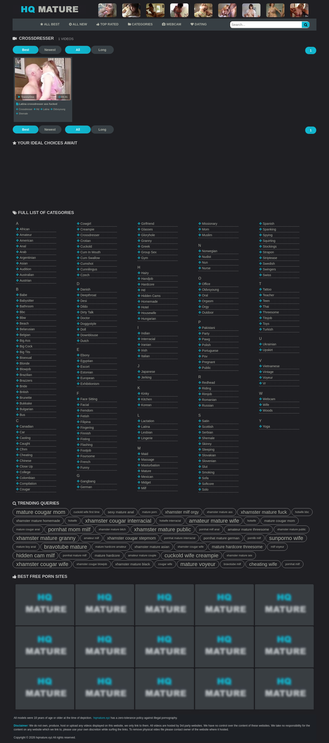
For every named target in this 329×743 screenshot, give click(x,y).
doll (83, 329)
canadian (26, 426)
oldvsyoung (59, 109)
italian (145, 356)
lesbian (146, 432)
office (206, 284)
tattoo (267, 289)
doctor (85, 318)
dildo (84, 306)
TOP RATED (107, 24)
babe (23, 295)
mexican (147, 477)
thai (266, 306)
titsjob (267, 318)
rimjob (207, 394)
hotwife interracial (170, 520)
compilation (28, 483)
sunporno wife (286, 538)
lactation (147, 421)
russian (208, 405)
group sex (149, 252)
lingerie (147, 438)
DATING (199, 24)
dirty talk (86, 312)
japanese (148, 371)
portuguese (210, 350)
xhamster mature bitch (112, 529)
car (22, 432)
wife (266, 405)
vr (264, 383)
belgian (25, 335)
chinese (25, 461)
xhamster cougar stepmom (131, 538)
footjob (85, 450)
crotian (85, 241)
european (87, 378)
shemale (23, 113)
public (206, 368)
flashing (86, 445)
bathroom (27, 306)
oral (205, 295)
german (86, 487)
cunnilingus (88, 269)
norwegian (209, 251)
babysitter (27, 300)
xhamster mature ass (220, 512)
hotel (145, 307)
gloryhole (148, 235)
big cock (26, 346)
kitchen (146, 399)
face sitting (88, 399)
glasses (147, 229)
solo (205, 489)
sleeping (208, 449)
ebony (85, 355)
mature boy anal (26, 546)
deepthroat (88, 295)
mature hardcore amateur (110, 546)
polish (206, 345)
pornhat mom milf (69, 529)
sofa (205, 478)
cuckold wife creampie (191, 555)
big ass (25, 340)
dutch (84, 341)
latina (46, 109)
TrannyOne (26, 96)
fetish (84, 416)
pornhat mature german (221, 538)
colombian (27, 478)
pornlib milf (254, 538)
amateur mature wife (214, 521)
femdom (86, 410)
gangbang (87, 481)
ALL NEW (78, 24)
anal (23, 246)
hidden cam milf (35, 555)
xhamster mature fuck (264, 512)
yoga (266, 426)
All (73, 50)
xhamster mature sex (239, 555)
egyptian (86, 361)
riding (206, 388)
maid (144, 454)
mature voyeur (197, 564)
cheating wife (263, 564)
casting (25, 438)
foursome (87, 456)
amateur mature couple (142, 555)
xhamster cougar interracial (118, 521)
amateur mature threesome (248, 529)
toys (266, 323)
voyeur (268, 377)
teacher (268, 295)
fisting (85, 439)
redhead (208, 382)
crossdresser (25, 109)
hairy (145, 273)
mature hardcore (107, 555)
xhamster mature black (132, 564)
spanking (269, 229)
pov (204, 356)
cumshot (86, 263)
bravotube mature (65, 547)
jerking (146, 377)
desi (83, 301)
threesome (271, 312)
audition (25, 269)
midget (146, 482)
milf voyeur (277, 546)
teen (266, 301)
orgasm (207, 301)
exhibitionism (89, 384)
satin (205, 421)
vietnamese (271, 366)
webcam (269, 399)
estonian (86, 372)
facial (84, 405)
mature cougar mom (40, 512)
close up (26, 466)
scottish (207, 426)
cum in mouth (90, 252)
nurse (206, 268)
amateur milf (91, 538)
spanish (268, 223)
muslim (207, 235)
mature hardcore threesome (237, 547)
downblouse (89, 335)
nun (205, 262)
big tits (25, 352)
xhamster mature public (162, 529)
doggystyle (88, 323)
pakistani (208, 328)
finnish (85, 433)
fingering (87, 427)
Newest (46, 50)
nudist (206, 257)
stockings (270, 246)
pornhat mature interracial (179, 538)
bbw (23, 318)
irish (144, 350)
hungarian (148, 318)
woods (268, 410)
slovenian (209, 461)
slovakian (209, 455)
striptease (270, 258)
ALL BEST (50, 24)
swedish (269, 263)
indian (145, 333)
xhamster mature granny (46, 538)
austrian (25, 280)
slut (204, 466)
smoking (208, 472)
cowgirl (85, 223)
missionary (209, 223)
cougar (25, 489)
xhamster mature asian (152, 547)
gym (144, 258)
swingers (269, 269)
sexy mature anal (121, 512)
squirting (269, 241)
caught (25, 443)
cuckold (86, 246)
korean (146, 405)
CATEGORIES (140, 24)
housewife (148, 313)
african (25, 229)
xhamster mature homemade (38, 521)
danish (85, 289)
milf (143, 488)
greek (145, 246)
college (25, 472)
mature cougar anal (28, 529)
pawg (206, 339)
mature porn (149, 512)
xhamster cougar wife (191, 546)
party (206, 333)
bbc (22, 312)
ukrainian (269, 344)
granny (146, 241)
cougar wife (165, 564)
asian (24, 263)
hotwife (72, 520)
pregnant (208, 362)
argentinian (28, 257)
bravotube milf (232, 564)
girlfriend (147, 223)
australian (27, 275)
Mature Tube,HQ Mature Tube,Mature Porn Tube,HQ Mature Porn (49, 9)
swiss (267, 275)
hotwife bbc (302, 512)
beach (24, 323)
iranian (146, 344)
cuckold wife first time (87, 512)
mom (205, 229)
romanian (209, 400)
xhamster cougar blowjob (92, 564)
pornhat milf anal (209, 529)
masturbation (150, 465)
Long (96, 50)
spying (268, 235)
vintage (268, 372)
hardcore (147, 284)
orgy (205, 307)
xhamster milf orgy (182, 512)
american (26, 240)
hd (37, 109)
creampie (87, 229)
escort (85, 366)
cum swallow (90, 258)
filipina (85, 422)
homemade (149, 301)
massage (147, 459)
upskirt (268, 350)
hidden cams (151, 296)
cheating (26, 455)
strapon (268, 252)
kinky (145, 393)
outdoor (208, 312)
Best (24, 50)
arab (23, 252)
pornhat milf (292, 564)
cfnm (23, 449)
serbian (207, 432)
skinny (207, 444)
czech (85, 275)
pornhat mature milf (74, 555)
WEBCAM (171, 24)
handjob (147, 278)
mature (146, 471)
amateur (26, 235)
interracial (148, 339)
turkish (268, 329)
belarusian (27, 329)
